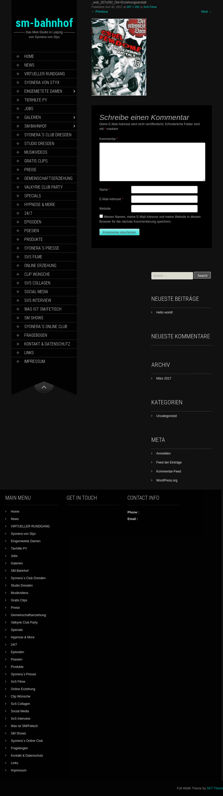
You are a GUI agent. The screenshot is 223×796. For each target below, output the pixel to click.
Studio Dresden (39, 143)
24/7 (28, 213)
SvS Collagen (37, 282)
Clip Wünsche (37, 274)
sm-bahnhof (44, 23)
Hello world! (164, 312)
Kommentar (108, 139)
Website (105, 208)
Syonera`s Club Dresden (47, 134)
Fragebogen (35, 335)
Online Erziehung (40, 265)
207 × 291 (132, 6)
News (29, 65)
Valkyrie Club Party (43, 187)
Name (104, 189)
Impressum (34, 361)
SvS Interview (37, 300)
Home (29, 56)
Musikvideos (35, 152)
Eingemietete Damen (43, 91)
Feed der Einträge (169, 462)
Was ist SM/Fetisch (42, 309)
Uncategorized (166, 416)
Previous (100, 11)
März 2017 (163, 378)
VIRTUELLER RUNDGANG (44, 73)
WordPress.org (167, 480)
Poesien (31, 230)
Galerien (32, 117)
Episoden (32, 221)
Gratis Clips (36, 160)
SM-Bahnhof (35, 126)
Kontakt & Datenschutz (47, 344)
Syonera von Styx (42, 82)
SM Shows (33, 317)
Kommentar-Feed (168, 471)
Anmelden (163, 453)
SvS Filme (33, 256)
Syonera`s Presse (41, 248)
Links (29, 352)
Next (206, 11)
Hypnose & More (39, 204)
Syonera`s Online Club (45, 326)
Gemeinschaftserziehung (48, 178)
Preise (30, 169)
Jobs (28, 108)
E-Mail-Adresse (111, 199)
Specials (32, 195)
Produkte (33, 239)
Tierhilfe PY (35, 99)
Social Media (36, 291)
